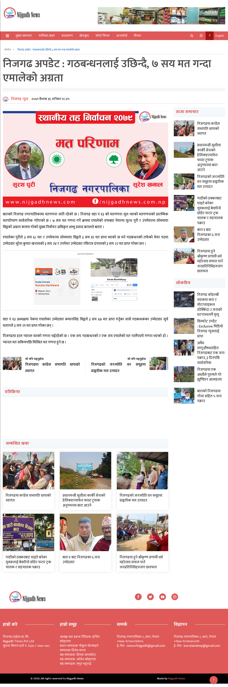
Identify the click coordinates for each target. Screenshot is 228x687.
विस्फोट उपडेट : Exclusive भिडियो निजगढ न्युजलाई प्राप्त (210, 330)
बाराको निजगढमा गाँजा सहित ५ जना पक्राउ (209, 397)
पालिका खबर (47, 36)
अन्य (16, 44)
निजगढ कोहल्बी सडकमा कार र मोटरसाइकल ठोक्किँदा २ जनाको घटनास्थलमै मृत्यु (209, 306)
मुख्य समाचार (24, 36)
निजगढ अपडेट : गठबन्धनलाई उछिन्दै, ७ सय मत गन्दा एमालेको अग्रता (49, 50)
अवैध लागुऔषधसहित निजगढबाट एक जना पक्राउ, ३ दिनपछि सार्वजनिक (210, 354)
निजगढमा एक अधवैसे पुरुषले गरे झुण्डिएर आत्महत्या (209, 376)
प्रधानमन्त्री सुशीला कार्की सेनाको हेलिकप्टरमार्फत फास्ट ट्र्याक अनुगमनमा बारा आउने (84, 504)
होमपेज (7, 50)
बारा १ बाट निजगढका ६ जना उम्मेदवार (81, 563)
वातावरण (67, 36)
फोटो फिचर (103, 36)
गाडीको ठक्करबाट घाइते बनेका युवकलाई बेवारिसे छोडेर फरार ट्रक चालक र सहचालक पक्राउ (28, 565)
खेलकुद (84, 36)
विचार (138, 36)
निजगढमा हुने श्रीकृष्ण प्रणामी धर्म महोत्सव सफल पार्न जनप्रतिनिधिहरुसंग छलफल (141, 565)
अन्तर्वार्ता (122, 36)
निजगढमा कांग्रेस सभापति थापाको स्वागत (28, 501)
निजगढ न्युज (19, 102)
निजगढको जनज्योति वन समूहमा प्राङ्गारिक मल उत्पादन (141, 501)
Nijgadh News (176, 682)
